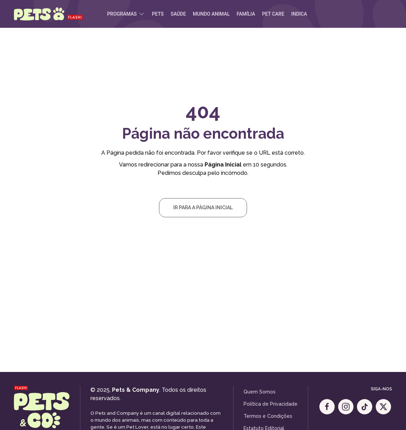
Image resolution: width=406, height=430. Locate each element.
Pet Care (273, 14)
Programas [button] (126, 13)
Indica (299, 14)
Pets (158, 14)
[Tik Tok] (364, 406)
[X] (383, 406)
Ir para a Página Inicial (203, 207)
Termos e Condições (268, 416)
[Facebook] (327, 406)
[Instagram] (345, 406)
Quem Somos (260, 392)
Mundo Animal (211, 14)
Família (246, 14)
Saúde (178, 14)
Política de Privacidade (270, 404)
